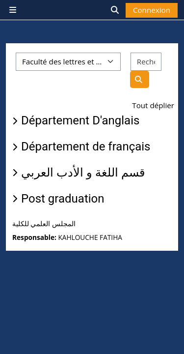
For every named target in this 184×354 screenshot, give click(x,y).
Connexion (151, 10)
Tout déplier (153, 105)
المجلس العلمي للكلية (44, 224)
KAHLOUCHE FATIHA (90, 237)
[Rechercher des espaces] (146, 62)
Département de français (86, 146)
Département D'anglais (80, 120)
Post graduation (63, 199)
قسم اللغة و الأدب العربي (83, 172)
